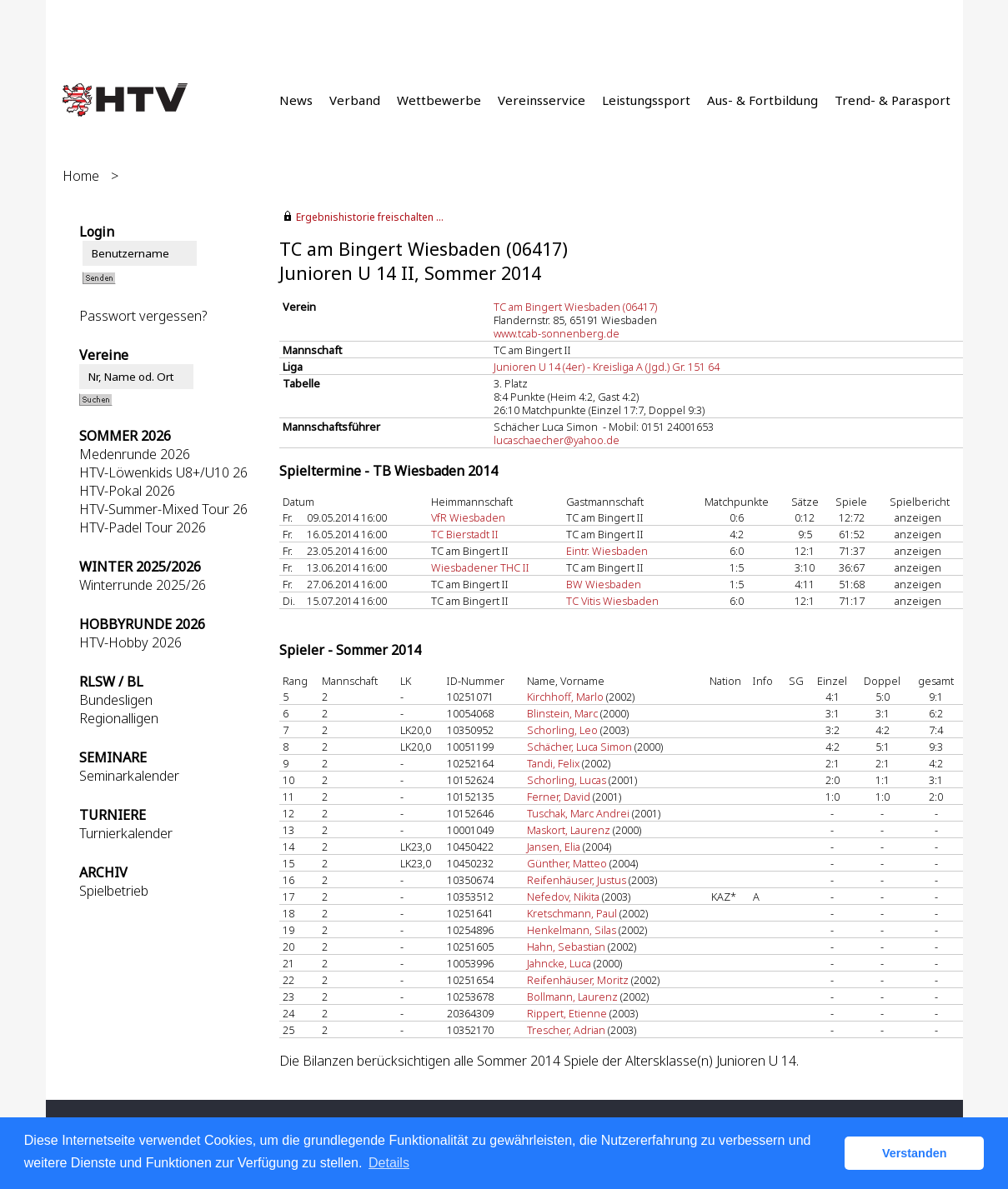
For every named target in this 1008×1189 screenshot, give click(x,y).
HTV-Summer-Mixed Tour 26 (163, 509)
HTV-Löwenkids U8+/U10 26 (163, 472)
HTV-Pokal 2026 (127, 491)
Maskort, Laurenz (568, 829)
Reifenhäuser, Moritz (578, 979)
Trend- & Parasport (892, 100)
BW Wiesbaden (603, 584)
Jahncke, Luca (559, 963)
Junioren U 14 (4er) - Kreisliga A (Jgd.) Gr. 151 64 (607, 366)
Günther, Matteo (567, 863)
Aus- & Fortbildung (762, 100)
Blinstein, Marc (562, 713)
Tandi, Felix (553, 763)
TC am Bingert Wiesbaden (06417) (575, 306)
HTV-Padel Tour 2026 (142, 527)
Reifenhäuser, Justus (576, 879)
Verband (354, 100)
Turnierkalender (126, 833)
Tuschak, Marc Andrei (578, 813)
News (296, 100)
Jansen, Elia (553, 846)
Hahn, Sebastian (566, 946)
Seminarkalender (129, 776)
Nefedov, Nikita (563, 896)
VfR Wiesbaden (468, 517)
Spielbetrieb (113, 891)
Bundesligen (116, 700)
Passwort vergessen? (143, 316)
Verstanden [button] (914, 1153)
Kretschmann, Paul (572, 913)
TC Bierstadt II (465, 534)
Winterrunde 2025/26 (142, 585)
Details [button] (389, 1163)
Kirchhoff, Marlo (565, 696)
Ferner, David (558, 796)
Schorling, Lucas (566, 779)
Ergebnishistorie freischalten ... (370, 217)
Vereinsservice (541, 100)
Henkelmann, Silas (571, 929)
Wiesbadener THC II (480, 567)
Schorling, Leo (562, 729)
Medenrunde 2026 (134, 454)
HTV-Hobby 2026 (130, 642)
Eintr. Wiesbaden (607, 550)
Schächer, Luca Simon (579, 746)
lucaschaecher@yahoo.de (556, 439)
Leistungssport (646, 100)
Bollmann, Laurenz (572, 996)
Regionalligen (118, 718)
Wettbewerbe (439, 100)
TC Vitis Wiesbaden (612, 600)
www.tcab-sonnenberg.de (556, 333)
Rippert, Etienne (567, 1013)
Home (81, 176)
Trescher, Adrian (566, 1029)
